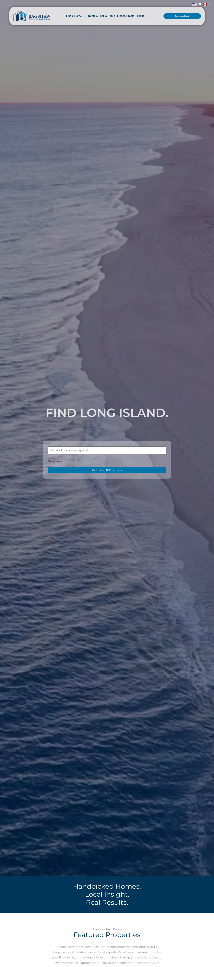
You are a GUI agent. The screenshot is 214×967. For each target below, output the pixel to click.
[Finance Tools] (125, 16)
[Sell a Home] (107, 16)
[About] (142, 16)
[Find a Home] (76, 16)
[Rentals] (93, 16)
